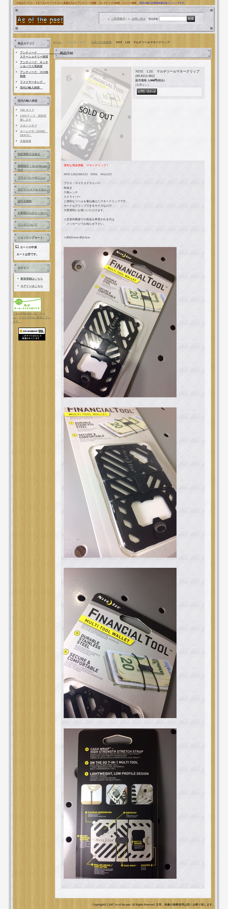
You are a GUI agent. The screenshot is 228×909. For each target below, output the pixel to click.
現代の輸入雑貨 (31, 87)
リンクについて (27, 224)
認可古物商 (25, 201)
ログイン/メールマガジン (33, 189)
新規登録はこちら (31, 278)
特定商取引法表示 (29, 154)
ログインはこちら (31, 286)
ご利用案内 (118, 18)
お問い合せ (139, 18)
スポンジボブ (28, 125)
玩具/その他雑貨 (101, 42)
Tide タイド (27, 110)
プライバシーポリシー (32, 177)
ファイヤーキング (32, 82)
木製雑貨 (25, 141)
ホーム (57, 42)
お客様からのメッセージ (33, 213)
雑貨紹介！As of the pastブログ (34, 167)
